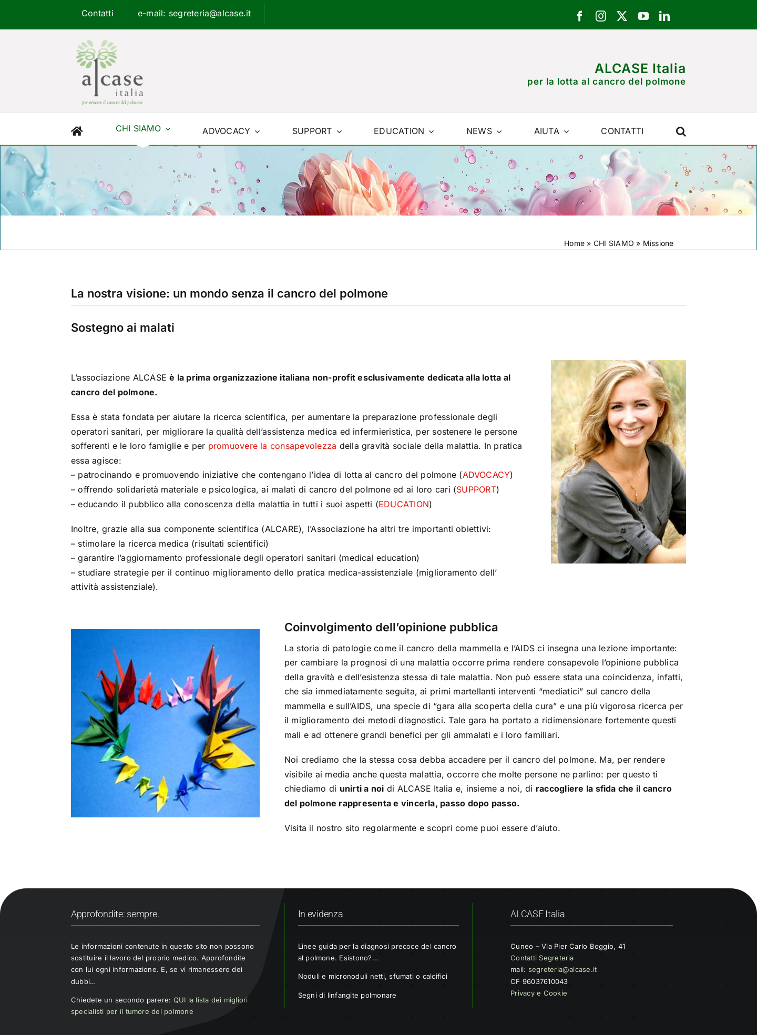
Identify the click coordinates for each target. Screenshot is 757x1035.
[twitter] (622, 16)
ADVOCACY (486, 474)
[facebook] (580, 16)
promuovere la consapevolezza (272, 445)
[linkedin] (664, 16)
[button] (681, 129)
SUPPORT (476, 489)
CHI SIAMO (614, 243)
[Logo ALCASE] (109, 37)
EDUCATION (403, 504)
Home (574, 243)
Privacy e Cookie (538, 993)
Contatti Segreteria (542, 958)
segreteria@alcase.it (562, 969)
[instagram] (601, 16)
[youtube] (643, 16)
